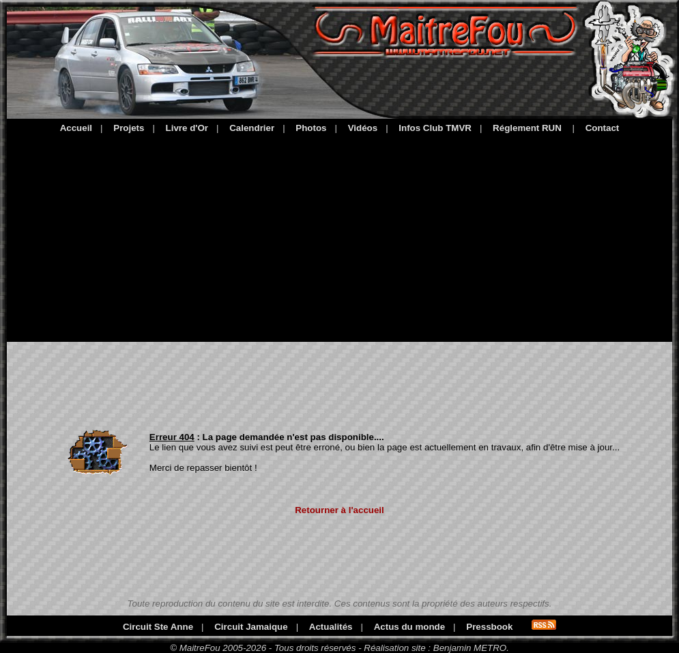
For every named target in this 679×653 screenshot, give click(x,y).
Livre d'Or (187, 128)
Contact (603, 128)
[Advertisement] (339, 235)
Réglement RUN (527, 128)
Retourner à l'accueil (339, 510)
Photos (310, 128)
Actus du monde (409, 627)
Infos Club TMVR (435, 128)
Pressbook (489, 627)
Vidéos (362, 128)
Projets (128, 128)
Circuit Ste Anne (158, 627)
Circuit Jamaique (250, 627)
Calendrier (251, 128)
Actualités (331, 627)
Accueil (76, 128)
